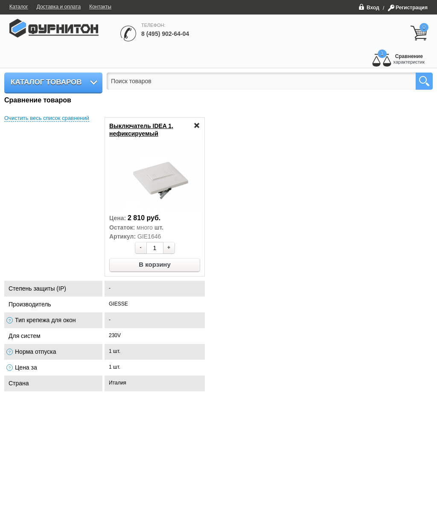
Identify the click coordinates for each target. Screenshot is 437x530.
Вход (368, 6)
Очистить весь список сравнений (46, 118)
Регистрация (412, 7)
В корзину (155, 264)
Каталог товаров (46, 82)
